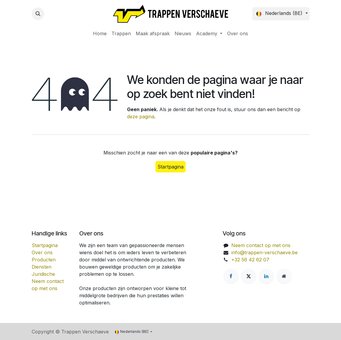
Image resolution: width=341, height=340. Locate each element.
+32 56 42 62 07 (250, 260)
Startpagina (170, 167)
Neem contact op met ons (260, 245)
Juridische (43, 274)
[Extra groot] (284, 276)
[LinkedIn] (266, 276)
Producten (44, 260)
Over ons (42, 252)
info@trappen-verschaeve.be (264, 252)
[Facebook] (231, 276)
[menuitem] (100, 33)
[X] (248, 276)
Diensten (41, 267)
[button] (38, 13)
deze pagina (140, 117)
